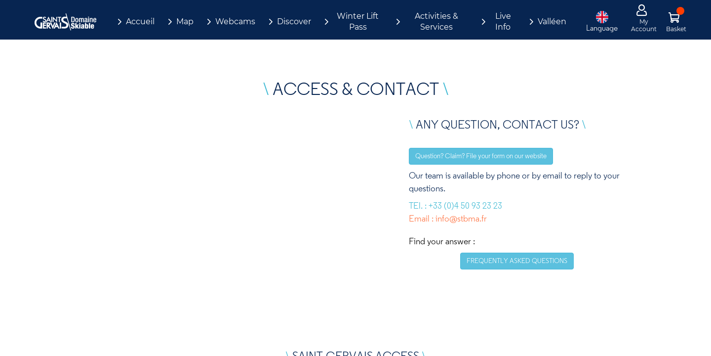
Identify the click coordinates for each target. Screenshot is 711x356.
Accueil (140, 21)
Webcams (235, 21)
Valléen (552, 21)
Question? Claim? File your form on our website (481, 155)
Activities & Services (436, 21)
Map (185, 21)
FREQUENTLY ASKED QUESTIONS (517, 260)
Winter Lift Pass (358, 21)
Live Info (503, 21)
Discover (294, 21)
